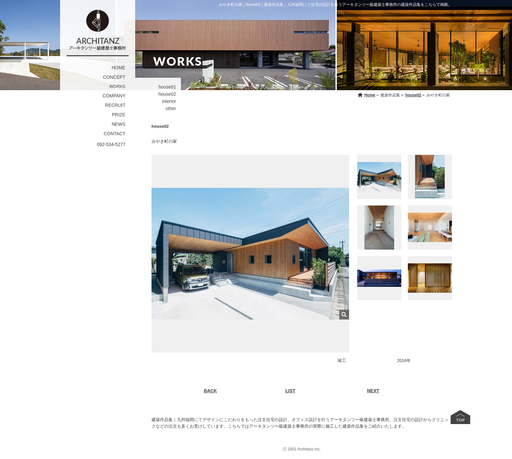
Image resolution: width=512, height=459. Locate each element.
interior (169, 101)
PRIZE (118, 114)
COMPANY (114, 95)
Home (369, 95)
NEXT (373, 390)
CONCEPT (114, 77)
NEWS (118, 124)
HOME (118, 67)
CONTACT (114, 133)
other (171, 108)
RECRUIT (115, 105)
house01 (167, 87)
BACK (210, 390)
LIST (290, 390)
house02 (167, 94)
